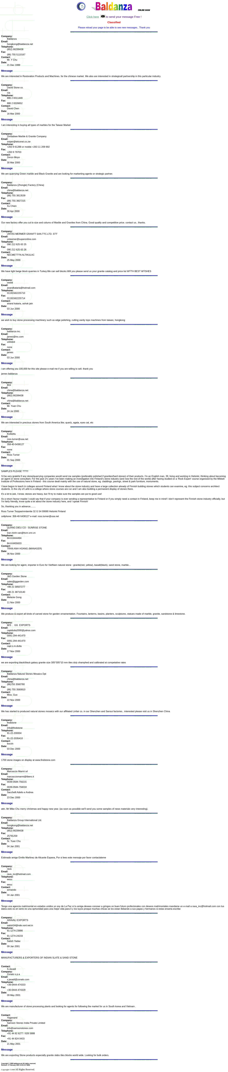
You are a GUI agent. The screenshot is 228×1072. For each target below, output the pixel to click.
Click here (93, 16)
